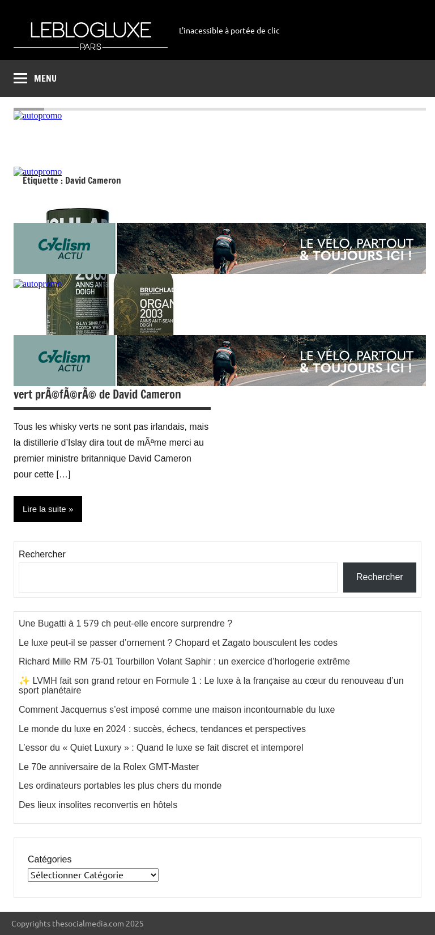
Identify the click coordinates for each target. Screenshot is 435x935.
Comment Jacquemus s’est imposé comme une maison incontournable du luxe (177, 709)
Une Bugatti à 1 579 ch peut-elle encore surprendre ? (125, 623)
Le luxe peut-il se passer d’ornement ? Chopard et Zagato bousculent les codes (178, 643)
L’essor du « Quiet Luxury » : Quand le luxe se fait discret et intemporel (161, 747)
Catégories (49, 859)
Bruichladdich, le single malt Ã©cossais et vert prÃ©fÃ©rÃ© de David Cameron (111, 386)
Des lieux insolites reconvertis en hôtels (98, 805)
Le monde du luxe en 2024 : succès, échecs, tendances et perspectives (162, 729)
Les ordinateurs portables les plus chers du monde (120, 785)
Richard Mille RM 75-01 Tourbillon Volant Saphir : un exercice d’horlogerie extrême (184, 661)
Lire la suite (44, 509)
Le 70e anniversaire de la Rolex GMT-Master (109, 767)
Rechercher (42, 554)
